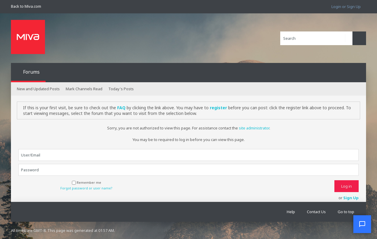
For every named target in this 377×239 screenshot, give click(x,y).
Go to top (346, 211)
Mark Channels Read (84, 88)
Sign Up (351, 197)
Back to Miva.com (26, 6)
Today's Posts (121, 88)
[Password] (188, 170)
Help (291, 211)
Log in (346, 186)
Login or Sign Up (346, 6)
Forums (31, 72)
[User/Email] (188, 155)
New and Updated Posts (38, 88)
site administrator (254, 128)
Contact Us (316, 211)
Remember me (86, 182)
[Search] (316, 38)
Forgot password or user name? (86, 188)
